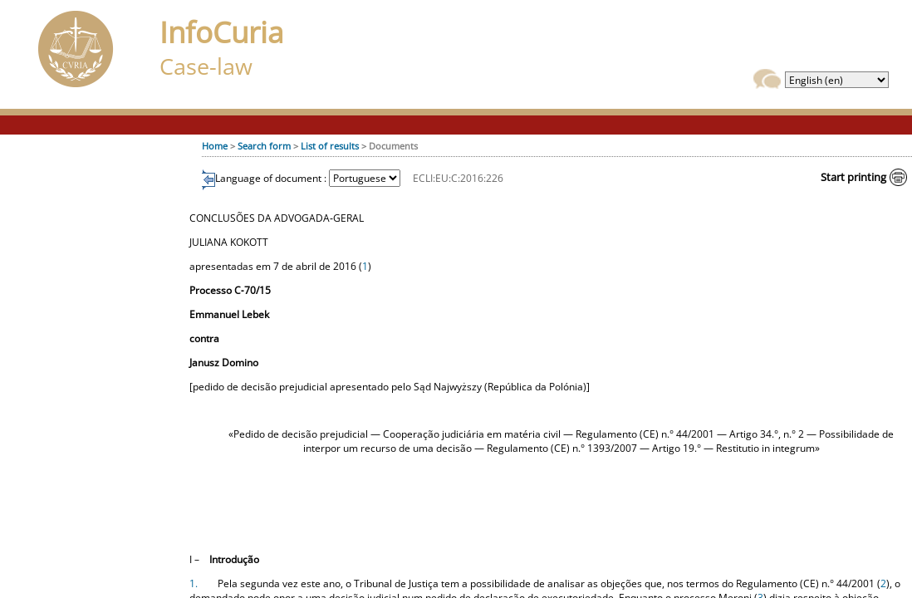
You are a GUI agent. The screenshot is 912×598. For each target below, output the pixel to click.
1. (193, 583)
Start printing (853, 176)
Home (215, 146)
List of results (330, 146)
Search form (264, 146)
